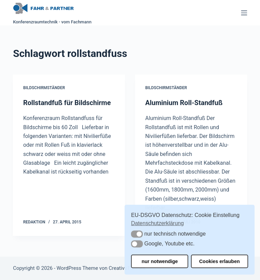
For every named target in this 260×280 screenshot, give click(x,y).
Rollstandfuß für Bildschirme (67, 103)
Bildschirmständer (44, 87)
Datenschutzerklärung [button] (157, 223)
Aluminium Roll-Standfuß (183, 103)
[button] (137, 234)
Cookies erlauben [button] (219, 261)
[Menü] (244, 13)
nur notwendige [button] (160, 261)
